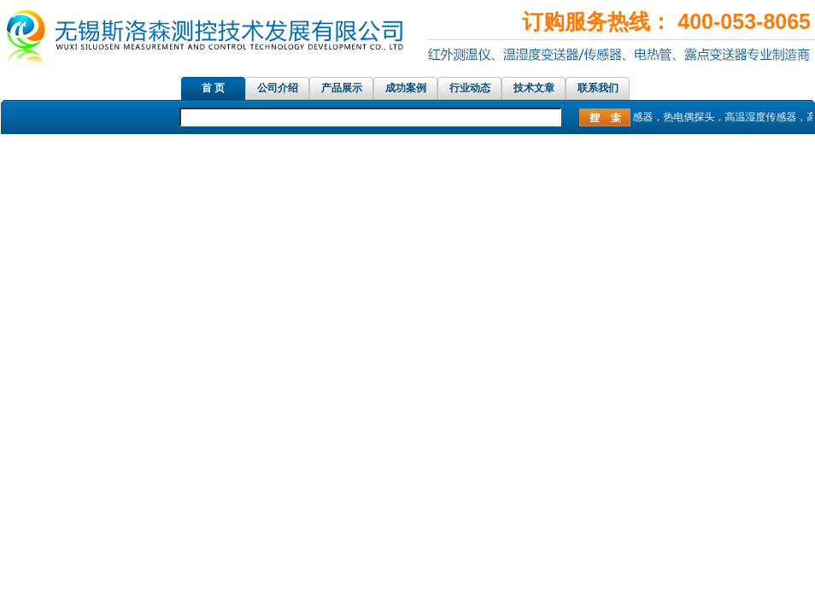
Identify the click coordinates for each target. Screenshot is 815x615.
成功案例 (405, 88)
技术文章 (533, 88)
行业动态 (469, 88)
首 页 (213, 88)
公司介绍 (277, 88)
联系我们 (598, 88)
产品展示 (341, 88)
